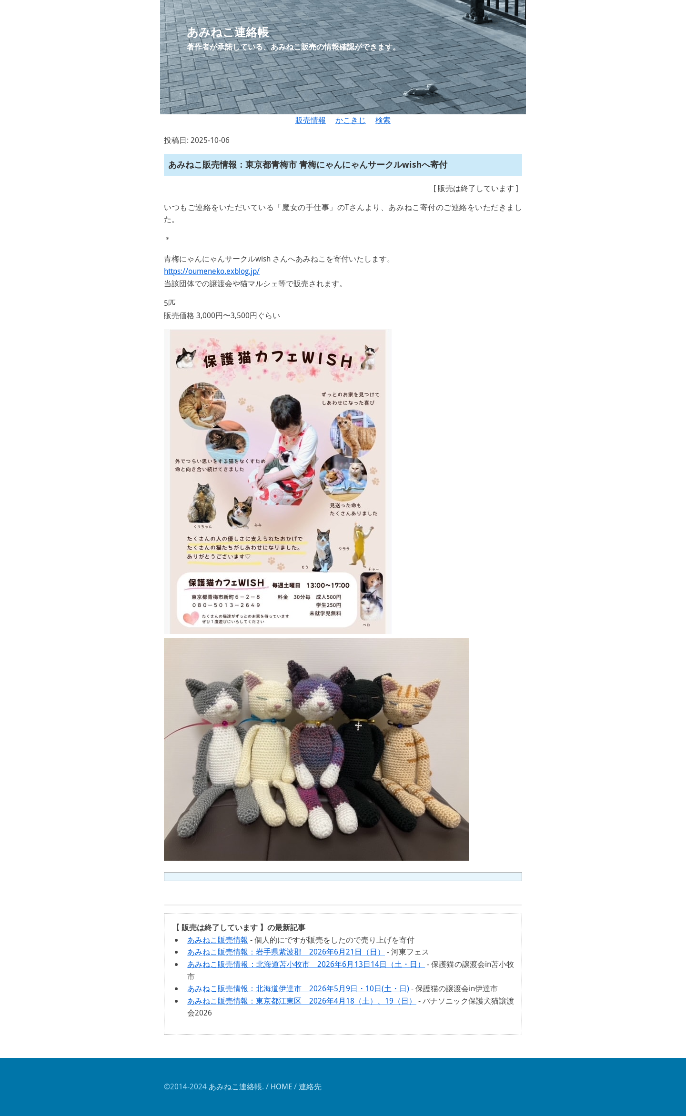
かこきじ (350, 120)
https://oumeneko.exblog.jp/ (212, 271)
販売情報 (310, 120)
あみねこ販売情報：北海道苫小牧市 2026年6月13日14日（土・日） (306, 964)
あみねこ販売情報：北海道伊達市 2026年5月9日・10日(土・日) (298, 988)
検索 (383, 120)
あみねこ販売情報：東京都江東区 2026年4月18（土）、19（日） (301, 1000)
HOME (281, 1086)
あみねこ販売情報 (217, 940)
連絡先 (310, 1086)
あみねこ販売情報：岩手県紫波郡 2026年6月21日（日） (286, 951)
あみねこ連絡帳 (235, 1086)
